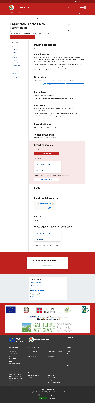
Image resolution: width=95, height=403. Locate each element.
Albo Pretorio (51, 375)
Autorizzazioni (51, 356)
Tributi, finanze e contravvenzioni (27, 18)
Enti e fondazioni (12, 358)
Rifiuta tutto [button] (52, 398)
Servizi (16, 18)
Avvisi (68, 356)
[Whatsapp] (73, 7)
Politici (10, 361)
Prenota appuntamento (46, 179)
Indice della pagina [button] (15, 42)
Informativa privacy (52, 377)
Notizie (68, 351)
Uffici (10, 356)
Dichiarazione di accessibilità (54, 382)
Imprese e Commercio (33, 354)
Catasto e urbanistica (33, 356)
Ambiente (50, 354)
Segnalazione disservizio (33, 375)
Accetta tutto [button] (43, 398)
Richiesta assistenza (32, 380)
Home (11, 18)
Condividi (70, 24)
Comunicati (69, 354)
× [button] (93, 387)
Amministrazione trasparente (54, 373)
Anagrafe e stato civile (33, 351)
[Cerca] (84, 7)
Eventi (68, 365)
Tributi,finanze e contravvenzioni (55, 351)
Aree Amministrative (13, 354)
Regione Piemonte (13, 2)
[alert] (47, 394)
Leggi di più (63, 392)
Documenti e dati (12, 366)
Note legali (50, 380)
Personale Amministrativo (14, 363)
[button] (47, 400)
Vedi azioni (71, 27)
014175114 (41, 220)
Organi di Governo (13, 351)
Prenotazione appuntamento (34, 373)
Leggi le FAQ (31, 377)
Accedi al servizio (22, 37)
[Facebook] (69, 7)
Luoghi (68, 363)
